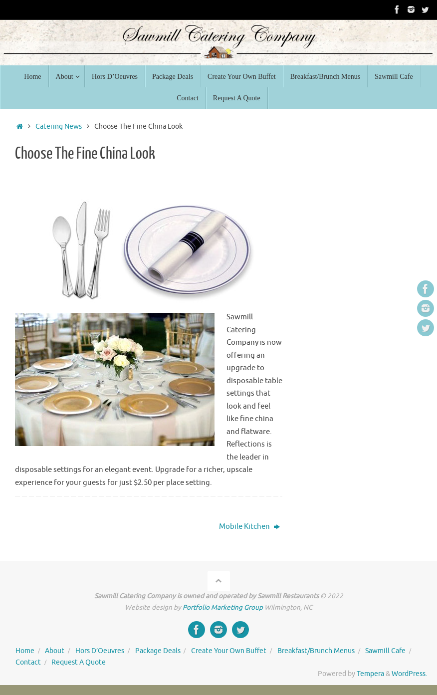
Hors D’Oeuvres (99, 651)
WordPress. (409, 674)
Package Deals (158, 651)
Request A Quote (78, 662)
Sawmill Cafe (385, 651)
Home (24, 651)
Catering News (58, 126)
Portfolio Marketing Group (223, 607)
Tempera (370, 674)
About (54, 651)
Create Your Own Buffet (228, 651)
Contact (28, 662)
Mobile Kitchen (249, 526)
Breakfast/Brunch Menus (316, 651)
